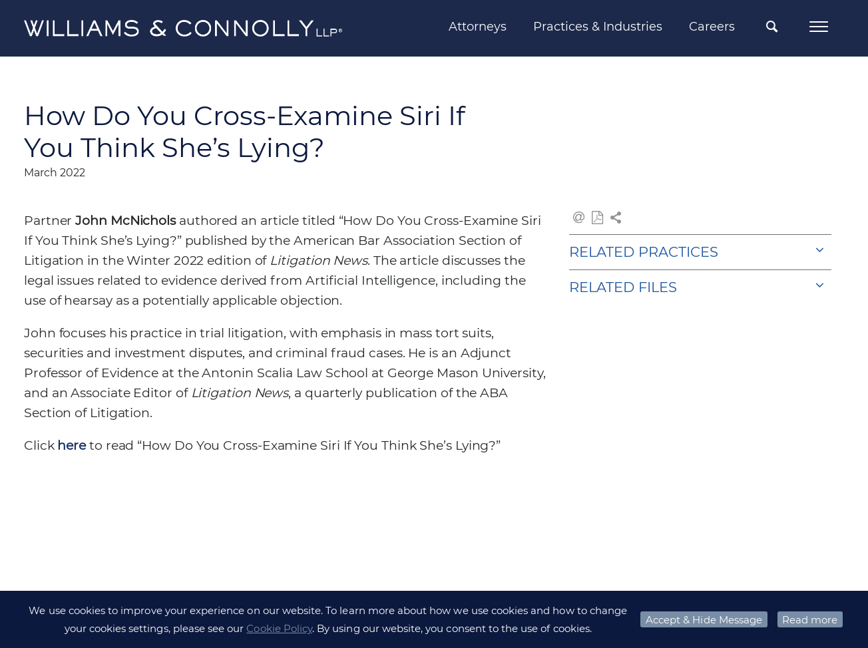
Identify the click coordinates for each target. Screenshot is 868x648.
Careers (712, 26)
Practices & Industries (597, 26)
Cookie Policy (279, 628)
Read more (809, 619)
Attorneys (478, 26)
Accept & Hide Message (704, 619)
